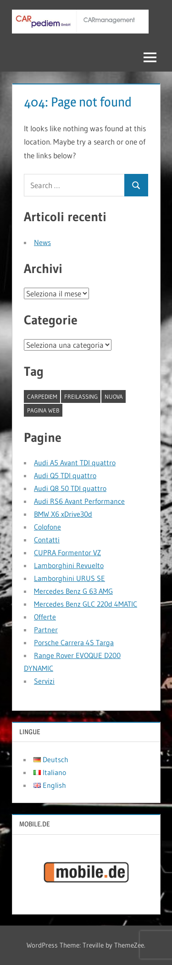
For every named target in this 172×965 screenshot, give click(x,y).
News (42, 242)
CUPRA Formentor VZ (67, 552)
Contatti (47, 539)
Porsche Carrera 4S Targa (74, 642)
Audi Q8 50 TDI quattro (70, 488)
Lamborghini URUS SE (69, 578)
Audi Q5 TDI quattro (65, 475)
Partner (46, 629)
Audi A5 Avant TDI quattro (75, 462)
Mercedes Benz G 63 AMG (73, 591)
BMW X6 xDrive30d (63, 514)
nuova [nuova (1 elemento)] (114, 396)
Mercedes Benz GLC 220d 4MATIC (85, 603)
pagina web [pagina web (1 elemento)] (43, 410)
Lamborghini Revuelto (69, 565)
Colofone (47, 526)
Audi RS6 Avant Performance (79, 501)
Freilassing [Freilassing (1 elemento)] (81, 396)
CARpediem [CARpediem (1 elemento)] (42, 396)
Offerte (45, 616)
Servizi (44, 681)
